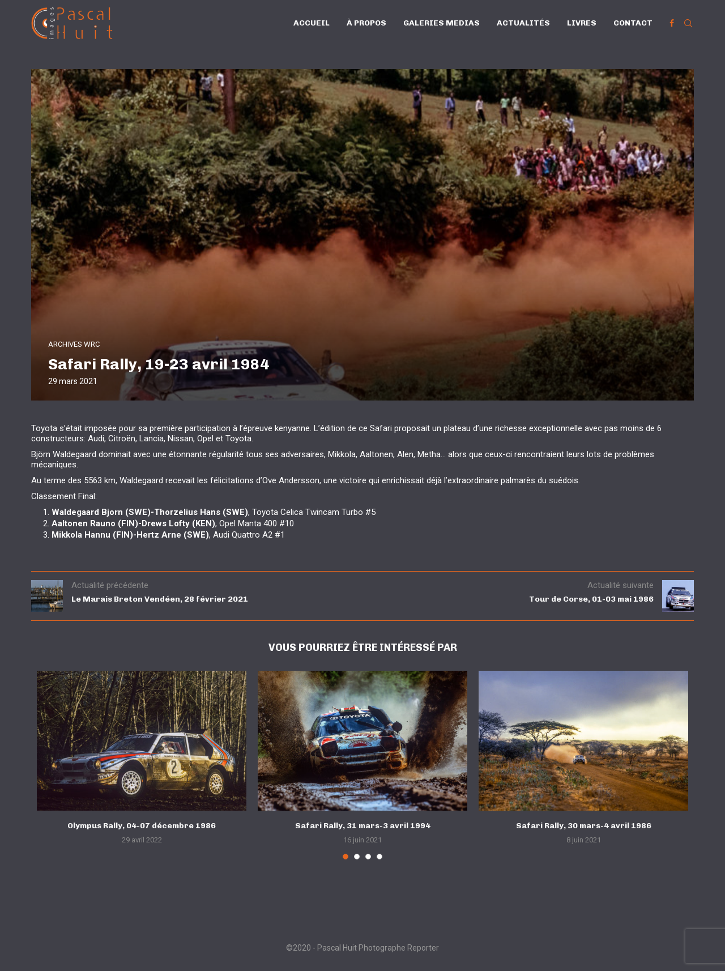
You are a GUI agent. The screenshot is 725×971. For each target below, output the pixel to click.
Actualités (523, 23)
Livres (581, 23)
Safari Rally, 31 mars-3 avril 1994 (362, 826)
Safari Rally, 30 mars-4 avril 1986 (583, 826)
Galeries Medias (441, 23)
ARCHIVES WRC (74, 344)
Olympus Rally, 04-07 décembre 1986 (141, 826)
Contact (632, 23)
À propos (366, 23)
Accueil (311, 23)
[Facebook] (671, 23)
